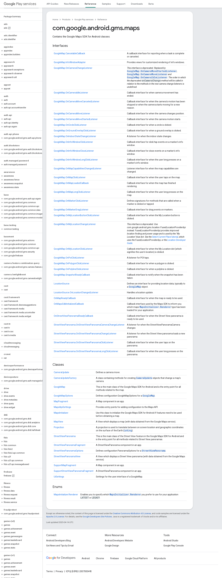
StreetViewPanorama (65, 436)
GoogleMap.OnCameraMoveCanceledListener (76, 101)
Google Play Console (173, 545)
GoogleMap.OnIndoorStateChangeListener (75, 136)
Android (86, 558)
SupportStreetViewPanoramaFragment (73, 471)
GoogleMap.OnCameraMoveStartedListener (152, 71)
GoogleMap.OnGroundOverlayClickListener (75, 130)
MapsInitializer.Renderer (155, 306)
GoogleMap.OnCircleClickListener (70, 125)
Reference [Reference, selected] (90, 3)
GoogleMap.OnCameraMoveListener (147, 74)
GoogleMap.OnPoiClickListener (69, 257)
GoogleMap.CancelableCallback (69, 53)
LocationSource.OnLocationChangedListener (76, 292)
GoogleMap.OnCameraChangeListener (73, 68)
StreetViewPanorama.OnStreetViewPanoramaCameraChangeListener (89, 324)
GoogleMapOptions (63, 395)
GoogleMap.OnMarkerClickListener (71, 201)
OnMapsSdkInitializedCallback (69, 304)
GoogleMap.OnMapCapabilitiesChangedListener (77, 168)
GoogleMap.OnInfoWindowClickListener (73, 142)
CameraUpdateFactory (65, 378)
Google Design (112, 545)
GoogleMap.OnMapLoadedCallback (71, 183)
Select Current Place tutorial (165, 237)
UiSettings (59, 476)
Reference (102, 19)
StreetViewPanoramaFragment (69, 445)
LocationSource (61, 283)
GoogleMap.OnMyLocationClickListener (73, 249)
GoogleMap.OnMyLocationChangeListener (75, 224)
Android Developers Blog (58, 540)
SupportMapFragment (65, 465)
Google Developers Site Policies (97, 516)
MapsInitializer (61, 413)
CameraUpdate (61, 372)
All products (160, 558)
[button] (20, 39)
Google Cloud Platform (136, 558)
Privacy (59, 571)
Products (66, 19)
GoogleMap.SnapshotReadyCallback (72, 275)
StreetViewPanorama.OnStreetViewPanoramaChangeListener (85, 333)
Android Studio (170, 540)
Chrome (100, 558)
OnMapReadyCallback (65, 298)
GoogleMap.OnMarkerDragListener (71, 209)
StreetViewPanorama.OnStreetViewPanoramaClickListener (83, 342)
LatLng (128, 430)
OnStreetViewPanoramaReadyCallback (73, 316)
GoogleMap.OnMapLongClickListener (72, 192)
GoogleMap (135, 286)
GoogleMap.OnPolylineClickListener (71, 269)
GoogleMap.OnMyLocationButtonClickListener (76, 215)
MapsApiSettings (62, 407)
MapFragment (61, 401)
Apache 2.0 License (55, 516)
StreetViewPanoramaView (67, 456)
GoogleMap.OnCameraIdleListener (147, 77)
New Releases (71, 3)
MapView (58, 421)
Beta (151, 3)
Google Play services (83, 19)
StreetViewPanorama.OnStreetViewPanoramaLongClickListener (86, 351)
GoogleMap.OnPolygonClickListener (71, 263)
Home (55, 19)
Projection (59, 427)
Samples (106, 3)
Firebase (114, 558)
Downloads (137, 3)
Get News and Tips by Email (60, 545)
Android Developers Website (119, 540)
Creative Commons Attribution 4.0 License (132, 513)
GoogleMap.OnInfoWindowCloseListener (74, 151)
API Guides (52, 3)
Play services (20, 4)
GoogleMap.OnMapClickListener (70, 177)
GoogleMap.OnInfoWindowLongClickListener (76, 159)
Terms (49, 571)
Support (121, 3)
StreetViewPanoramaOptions (68, 450)
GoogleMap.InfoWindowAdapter (70, 62)
